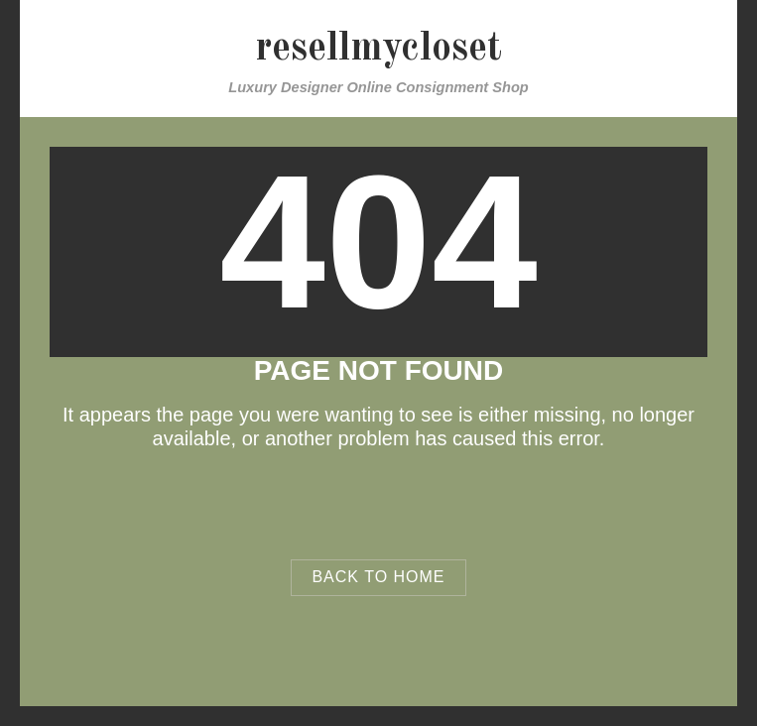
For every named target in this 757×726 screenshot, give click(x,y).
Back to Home (378, 576)
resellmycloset (378, 49)
